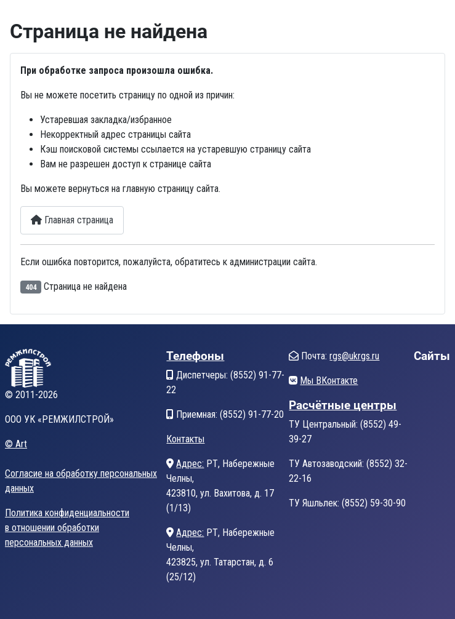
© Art (16, 444)
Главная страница (72, 220)
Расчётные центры (343, 405)
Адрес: (190, 463)
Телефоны (195, 356)
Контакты (185, 439)
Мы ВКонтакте (329, 380)
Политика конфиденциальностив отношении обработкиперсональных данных (67, 527)
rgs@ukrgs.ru (354, 356)
